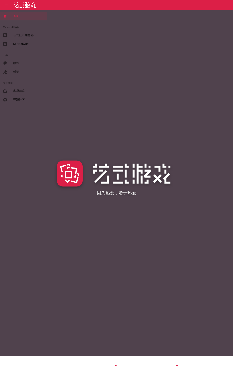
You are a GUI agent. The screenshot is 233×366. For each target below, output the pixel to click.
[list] (23, 16)
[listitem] (23, 16)
